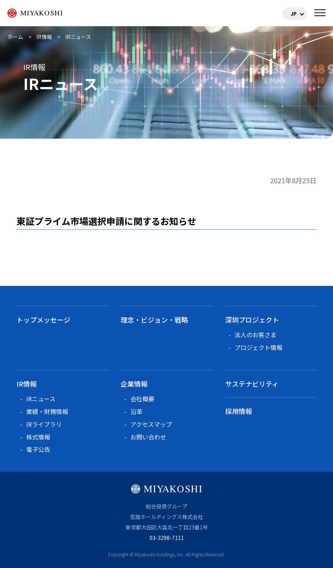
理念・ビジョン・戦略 (154, 319)
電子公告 (38, 449)
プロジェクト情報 (258, 347)
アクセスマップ (151, 424)
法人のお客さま (255, 334)
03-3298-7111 (166, 537)
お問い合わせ (148, 436)
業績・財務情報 (47, 411)
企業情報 (134, 384)
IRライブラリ (44, 424)
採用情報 (238, 411)
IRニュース (40, 398)
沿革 (136, 411)
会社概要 (142, 398)
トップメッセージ (43, 319)
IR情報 (26, 384)
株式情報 (38, 436)
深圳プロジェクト (252, 319)
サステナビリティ (252, 384)
